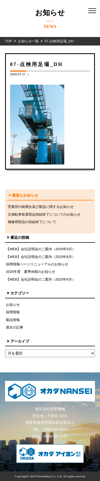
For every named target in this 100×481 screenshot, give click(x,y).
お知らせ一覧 (28, 41)
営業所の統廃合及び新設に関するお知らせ (41, 207)
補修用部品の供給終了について (32, 222)
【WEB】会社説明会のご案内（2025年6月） (40, 279)
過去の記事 (14, 327)
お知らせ (13, 305)
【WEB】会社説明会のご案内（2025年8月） (40, 257)
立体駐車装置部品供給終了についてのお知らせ (44, 214)
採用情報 (13, 312)
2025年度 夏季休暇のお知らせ (30, 272)
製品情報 (13, 320)
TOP (8, 41)
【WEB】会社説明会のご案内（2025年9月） (40, 249)
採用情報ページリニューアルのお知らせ (37, 264)
